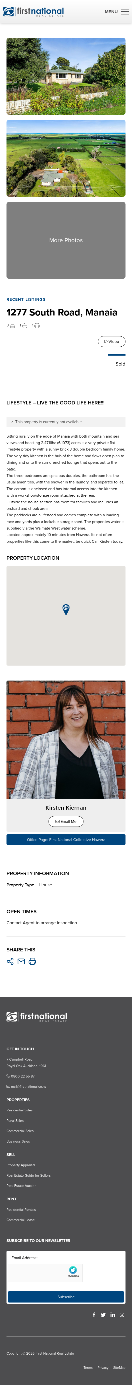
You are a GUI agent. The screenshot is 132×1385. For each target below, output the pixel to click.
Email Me (66, 821)
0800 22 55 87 (20, 1076)
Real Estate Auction (21, 1185)
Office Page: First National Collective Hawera (66, 840)
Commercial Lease (20, 1220)
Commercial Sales (20, 1131)
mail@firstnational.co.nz (26, 1086)
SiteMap (119, 1367)
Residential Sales (19, 1110)
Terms (88, 1367)
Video (111, 341)
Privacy (103, 1367)
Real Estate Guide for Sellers (28, 1175)
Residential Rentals (21, 1209)
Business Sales (18, 1141)
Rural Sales (15, 1120)
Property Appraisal (20, 1165)
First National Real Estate (55, 1353)
